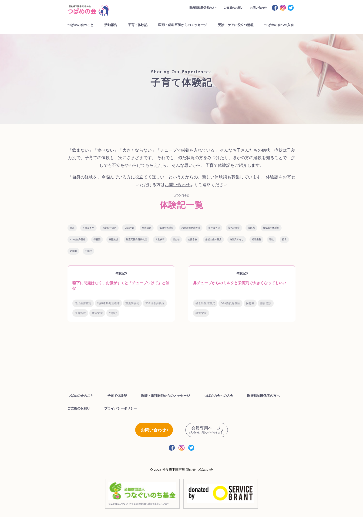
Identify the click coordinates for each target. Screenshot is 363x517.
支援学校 (192, 239)
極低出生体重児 (271, 227)
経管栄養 (256, 239)
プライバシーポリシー (120, 408)
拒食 (284, 239)
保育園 (97, 239)
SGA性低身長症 (77, 239)
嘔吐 (271, 239)
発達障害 (146, 227)
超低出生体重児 (213, 239)
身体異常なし (237, 239)
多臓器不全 (88, 227)
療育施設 (113, 239)
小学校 (88, 251)
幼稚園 (73, 251)
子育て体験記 (138, 25)
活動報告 (110, 25)
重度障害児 (214, 227)
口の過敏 (129, 227)
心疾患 (251, 227)
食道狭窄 (160, 239)
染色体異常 (234, 227)
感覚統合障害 (109, 227)
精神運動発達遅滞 (191, 227)
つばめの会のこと (80, 25)
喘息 (72, 227)
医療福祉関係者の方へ (203, 7)
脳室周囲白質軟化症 (136, 239)
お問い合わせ (258, 7)
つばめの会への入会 (279, 25)
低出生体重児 (166, 227)
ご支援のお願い (233, 7)
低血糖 (176, 239)
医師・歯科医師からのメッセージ (182, 25)
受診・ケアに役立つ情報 (236, 25)
